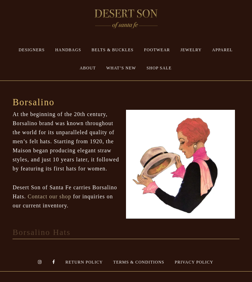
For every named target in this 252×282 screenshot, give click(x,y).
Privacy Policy (194, 262)
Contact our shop (49, 196)
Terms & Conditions (138, 262)
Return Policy (84, 262)
